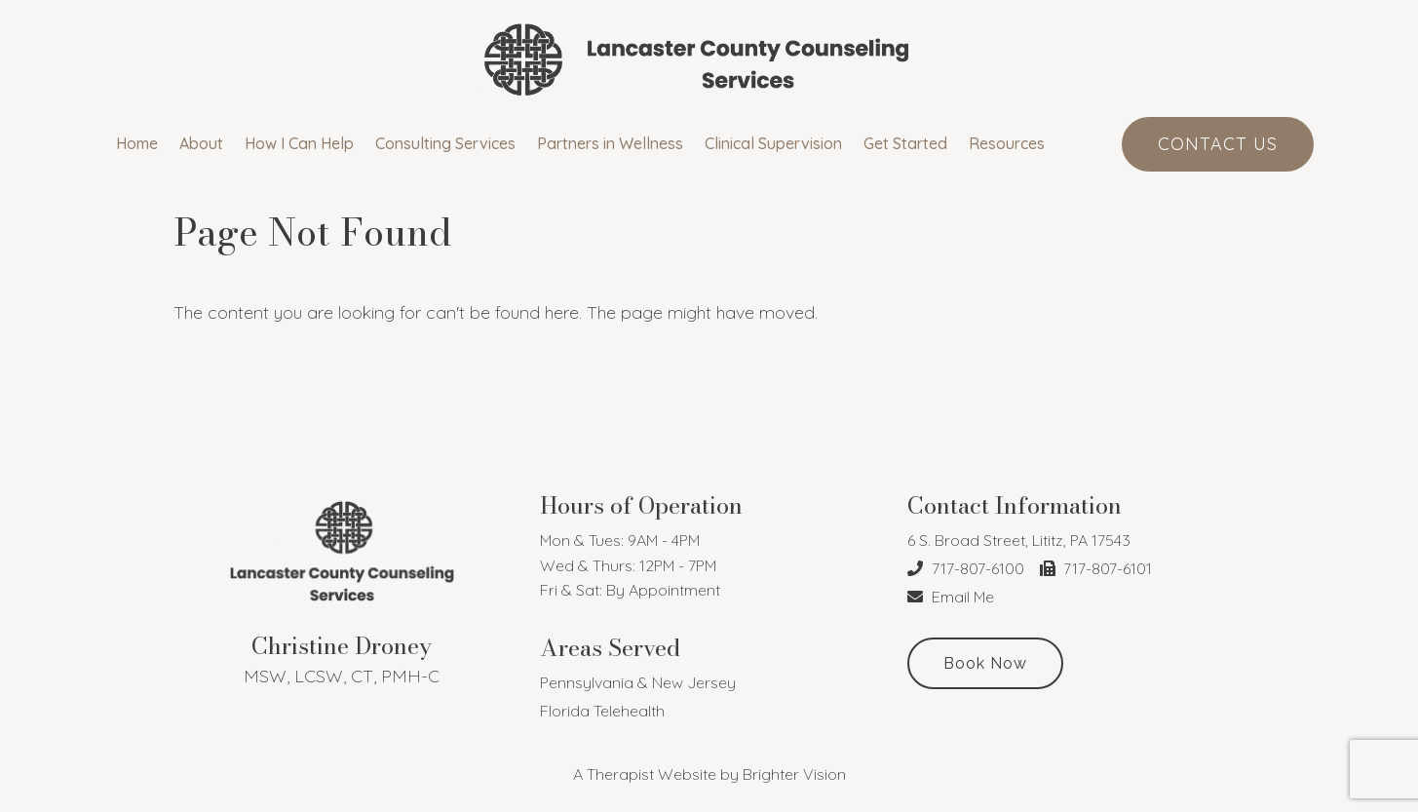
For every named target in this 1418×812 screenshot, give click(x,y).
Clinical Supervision (773, 144)
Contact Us (1218, 144)
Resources (1007, 144)
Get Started (905, 144)
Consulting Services (445, 144)
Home (137, 144)
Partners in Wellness (610, 144)
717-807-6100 (965, 568)
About (201, 144)
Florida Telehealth (602, 710)
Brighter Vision (794, 774)
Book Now (985, 663)
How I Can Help (299, 144)
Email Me (950, 596)
